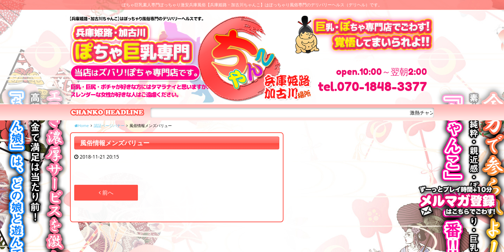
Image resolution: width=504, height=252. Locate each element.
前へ (106, 192)
